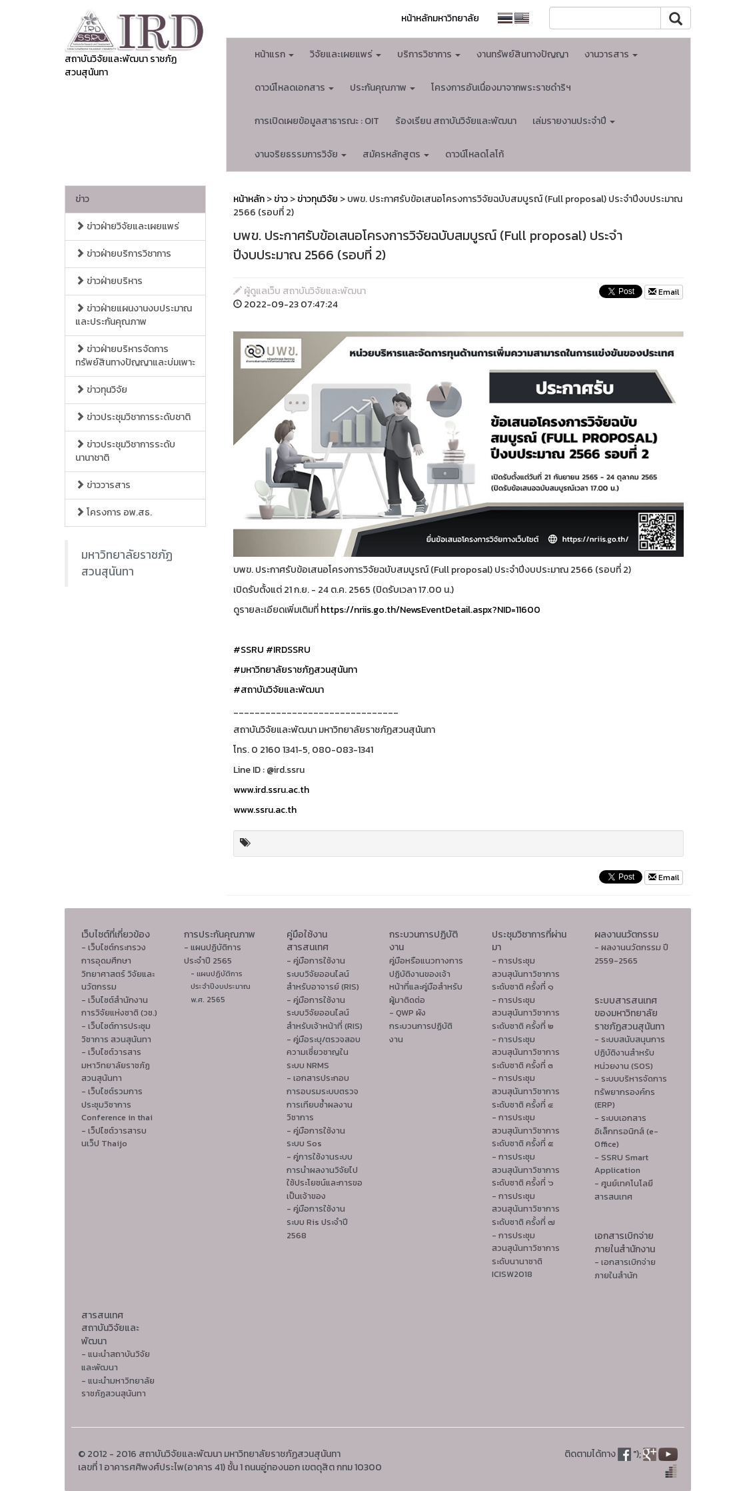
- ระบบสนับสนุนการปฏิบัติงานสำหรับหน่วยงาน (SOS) (629, 1052)
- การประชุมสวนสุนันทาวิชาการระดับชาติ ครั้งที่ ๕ (526, 1130)
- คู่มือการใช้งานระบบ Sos (316, 1137)
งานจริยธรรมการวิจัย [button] (301, 154)
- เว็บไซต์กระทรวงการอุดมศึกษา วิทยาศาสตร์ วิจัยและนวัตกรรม (118, 967)
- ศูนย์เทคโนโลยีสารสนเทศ (623, 1190)
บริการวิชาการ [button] (428, 54)
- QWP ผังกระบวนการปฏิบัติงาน (420, 1025)
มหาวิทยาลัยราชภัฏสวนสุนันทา (127, 563)
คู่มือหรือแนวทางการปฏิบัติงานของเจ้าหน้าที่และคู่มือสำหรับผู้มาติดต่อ (426, 980)
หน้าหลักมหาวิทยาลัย (440, 18)
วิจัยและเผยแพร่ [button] (345, 54)
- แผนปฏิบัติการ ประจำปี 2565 (212, 954)
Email (663, 292)
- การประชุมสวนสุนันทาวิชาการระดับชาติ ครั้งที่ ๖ (526, 1169)
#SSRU (248, 650)
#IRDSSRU (288, 650)
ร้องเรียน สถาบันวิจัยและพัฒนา (455, 121)
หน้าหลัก (249, 199)
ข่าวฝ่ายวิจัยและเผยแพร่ (127, 226)
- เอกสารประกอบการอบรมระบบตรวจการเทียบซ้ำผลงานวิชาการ (323, 1098)
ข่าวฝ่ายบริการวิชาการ (123, 254)
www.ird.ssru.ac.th (271, 790)
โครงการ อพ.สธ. (113, 512)
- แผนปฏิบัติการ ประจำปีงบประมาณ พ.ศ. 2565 (221, 986)
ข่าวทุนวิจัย (101, 390)
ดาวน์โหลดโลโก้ (474, 154)
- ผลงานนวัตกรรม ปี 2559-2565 (631, 954)
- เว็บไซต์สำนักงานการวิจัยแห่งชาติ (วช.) (119, 1007)
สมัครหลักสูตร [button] (396, 154)
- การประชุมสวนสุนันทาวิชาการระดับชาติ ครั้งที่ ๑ (526, 973)
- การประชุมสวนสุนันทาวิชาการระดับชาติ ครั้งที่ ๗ (526, 1209)
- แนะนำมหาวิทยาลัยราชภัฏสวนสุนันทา (118, 1387)
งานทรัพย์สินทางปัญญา (522, 54)
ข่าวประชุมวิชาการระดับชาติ (133, 417)
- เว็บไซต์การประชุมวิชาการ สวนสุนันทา (116, 1033)
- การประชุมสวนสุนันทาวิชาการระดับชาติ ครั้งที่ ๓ (526, 1052)
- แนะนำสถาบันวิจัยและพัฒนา (115, 1361)
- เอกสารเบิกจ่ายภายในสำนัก (625, 1269)
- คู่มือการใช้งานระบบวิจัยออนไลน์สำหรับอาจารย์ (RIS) (323, 973)
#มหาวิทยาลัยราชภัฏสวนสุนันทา (295, 670)
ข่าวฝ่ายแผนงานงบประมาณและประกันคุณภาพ (133, 315)
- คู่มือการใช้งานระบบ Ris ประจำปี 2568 (317, 1221)
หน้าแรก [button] (274, 54)
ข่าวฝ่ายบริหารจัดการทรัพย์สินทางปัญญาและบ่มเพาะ (135, 355)
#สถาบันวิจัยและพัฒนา (278, 690)
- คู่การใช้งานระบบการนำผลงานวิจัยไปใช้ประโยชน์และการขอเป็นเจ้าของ (325, 1176)
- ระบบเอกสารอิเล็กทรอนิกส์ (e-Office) (626, 1131)
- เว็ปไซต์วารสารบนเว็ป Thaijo (114, 1137)
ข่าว (82, 199)
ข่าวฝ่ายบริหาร (109, 281)
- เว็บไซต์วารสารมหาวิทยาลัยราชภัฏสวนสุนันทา (115, 1065)
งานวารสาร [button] (611, 54)
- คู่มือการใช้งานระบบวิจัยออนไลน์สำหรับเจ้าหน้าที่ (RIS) (325, 1013)
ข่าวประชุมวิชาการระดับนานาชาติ (125, 451)
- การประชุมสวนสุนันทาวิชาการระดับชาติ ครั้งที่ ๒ (526, 1013)
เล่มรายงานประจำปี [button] (573, 121)
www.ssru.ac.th (265, 810)
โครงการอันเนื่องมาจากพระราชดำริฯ (501, 88)
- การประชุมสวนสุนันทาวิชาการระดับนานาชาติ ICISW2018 (526, 1255)
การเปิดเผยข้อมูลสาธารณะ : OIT (317, 121)
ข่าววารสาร (103, 485)
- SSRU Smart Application (621, 1164)
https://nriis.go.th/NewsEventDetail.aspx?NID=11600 (430, 610)
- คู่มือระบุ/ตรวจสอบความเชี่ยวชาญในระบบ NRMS (324, 1052)
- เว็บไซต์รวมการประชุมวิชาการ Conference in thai (117, 1104)
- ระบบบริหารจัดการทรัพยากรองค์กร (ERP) (630, 1091)
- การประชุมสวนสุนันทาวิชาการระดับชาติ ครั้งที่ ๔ (526, 1091)
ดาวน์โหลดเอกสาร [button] (294, 88)
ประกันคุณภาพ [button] (382, 88)
